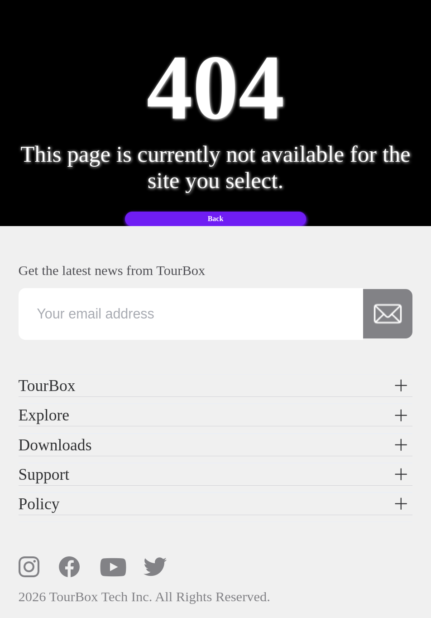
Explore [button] (214, 415)
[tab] (216, 386)
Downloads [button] (214, 445)
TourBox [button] (214, 386)
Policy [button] (214, 504)
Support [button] (214, 474)
